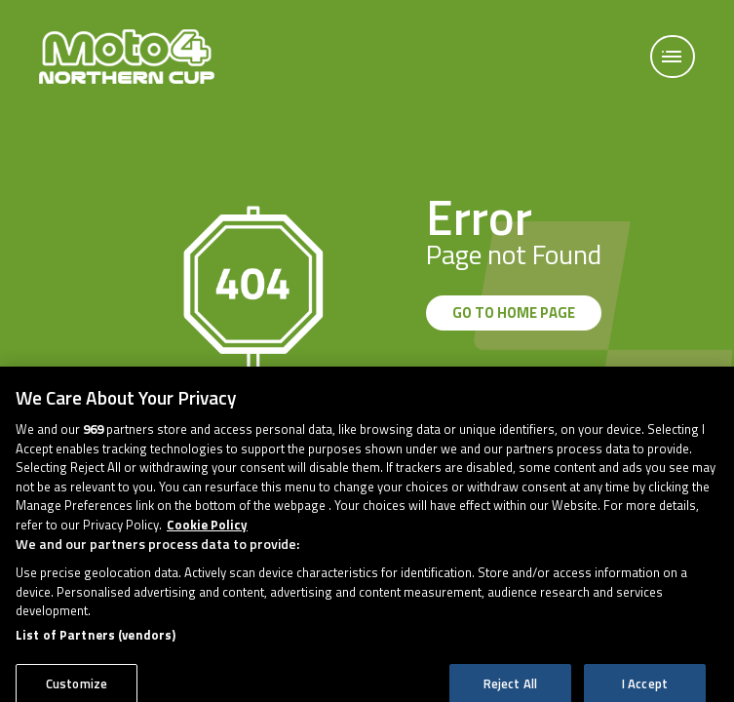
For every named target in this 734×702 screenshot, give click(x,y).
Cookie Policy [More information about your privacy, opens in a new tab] (207, 534)
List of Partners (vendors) (95, 645)
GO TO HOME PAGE (513, 312)
